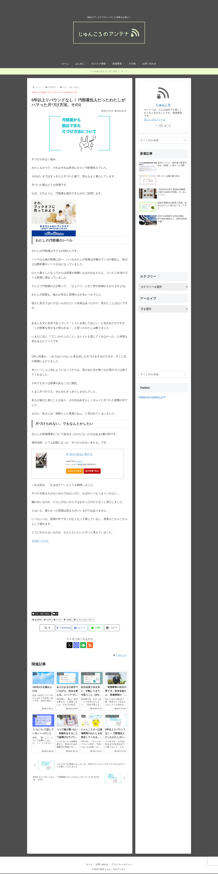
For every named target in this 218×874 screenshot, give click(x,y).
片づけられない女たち (79, 454)
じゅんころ (163, 105)
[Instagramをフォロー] (76, 645)
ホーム (89, 864)
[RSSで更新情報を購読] (90, 645)
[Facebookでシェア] (63, 627)
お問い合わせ (102, 864)
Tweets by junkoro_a (151, 397)
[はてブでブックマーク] (79, 627)
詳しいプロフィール (154, 119)
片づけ (58, 620)
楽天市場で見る (92, 471)
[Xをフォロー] (69, 645)
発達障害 (37, 620)
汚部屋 (68, 620)
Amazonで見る (74, 471)
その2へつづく (40, 540)
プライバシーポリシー (121, 864)
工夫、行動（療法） (41, 614)
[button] (112, 627)
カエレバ (79, 461)
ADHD (47, 620)
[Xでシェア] (47, 627)
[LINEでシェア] (96, 627)
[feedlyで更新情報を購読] (83, 645)
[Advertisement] (56, 581)
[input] (163, 140)
